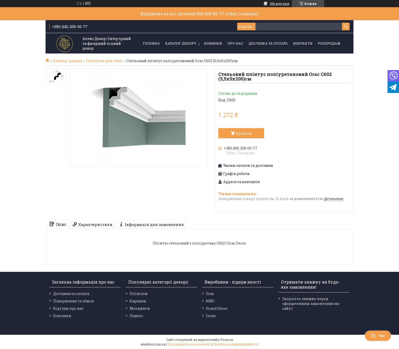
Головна (151, 43)
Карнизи (138, 301)
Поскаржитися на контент (189, 344)
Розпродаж (329, 43)
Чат (378, 335)
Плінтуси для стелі (104, 61)
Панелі (136, 315)
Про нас (235, 43)
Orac (210, 293)
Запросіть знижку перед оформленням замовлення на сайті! (310, 303)
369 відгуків (279, 4)
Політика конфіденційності (236, 344)
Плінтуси (139, 293)
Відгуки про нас (68, 308)
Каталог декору (180, 43)
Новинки (213, 43)
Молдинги (140, 308)
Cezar (211, 315)
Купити (244, 133)
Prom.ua (227, 340)
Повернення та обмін (73, 301)
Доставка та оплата (268, 43)
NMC (210, 301)
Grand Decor (217, 308)
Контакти (302, 43)
